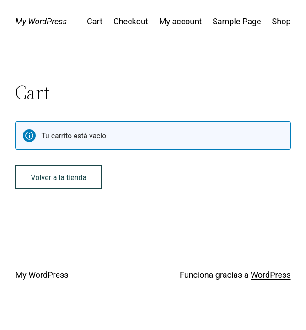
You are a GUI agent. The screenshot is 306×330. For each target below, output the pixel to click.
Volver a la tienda (58, 177)
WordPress (270, 275)
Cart (94, 21)
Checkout (130, 21)
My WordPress (41, 21)
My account (180, 21)
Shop (281, 21)
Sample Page (237, 21)
